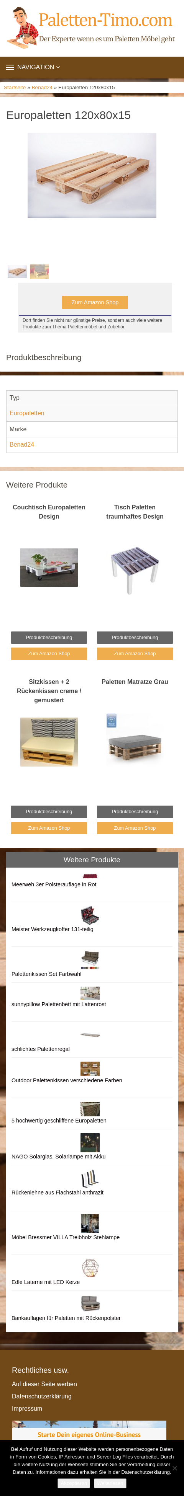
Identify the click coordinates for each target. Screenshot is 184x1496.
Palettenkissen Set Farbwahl (46, 974)
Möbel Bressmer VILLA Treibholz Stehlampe (66, 1237)
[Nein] (174, 1468)
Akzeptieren (74, 1483)
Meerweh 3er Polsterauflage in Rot (54, 884)
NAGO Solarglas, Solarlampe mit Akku (59, 1156)
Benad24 (42, 87)
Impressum (27, 1408)
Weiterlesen (110, 1483)
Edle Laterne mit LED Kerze (46, 1282)
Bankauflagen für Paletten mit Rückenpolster (66, 1318)
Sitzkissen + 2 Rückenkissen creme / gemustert (49, 691)
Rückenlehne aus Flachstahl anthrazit (58, 1192)
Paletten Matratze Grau (135, 682)
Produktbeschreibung (49, 637)
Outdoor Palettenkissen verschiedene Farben (67, 1080)
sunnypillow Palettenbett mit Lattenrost (59, 1004)
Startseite (15, 87)
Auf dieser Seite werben (44, 1384)
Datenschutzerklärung (42, 1396)
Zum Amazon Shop (95, 302)
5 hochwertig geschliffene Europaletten (59, 1121)
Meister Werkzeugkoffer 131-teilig (53, 929)
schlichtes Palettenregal (41, 1049)
